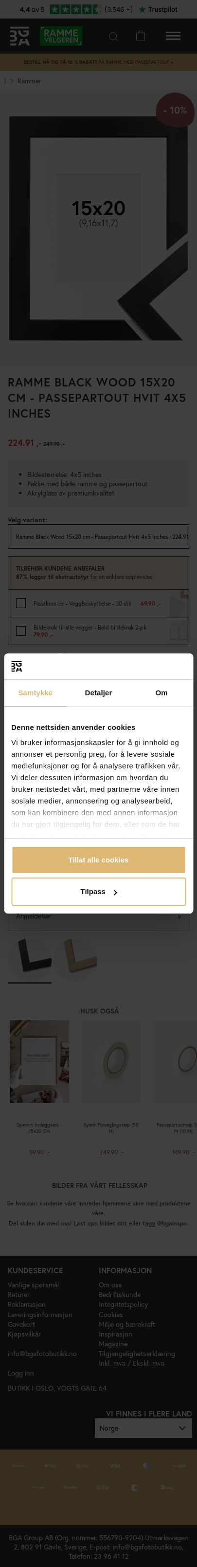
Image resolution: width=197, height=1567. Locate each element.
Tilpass (99, 891)
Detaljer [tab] (98, 692)
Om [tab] (162, 692)
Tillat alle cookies (99, 860)
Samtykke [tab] (35, 692)
